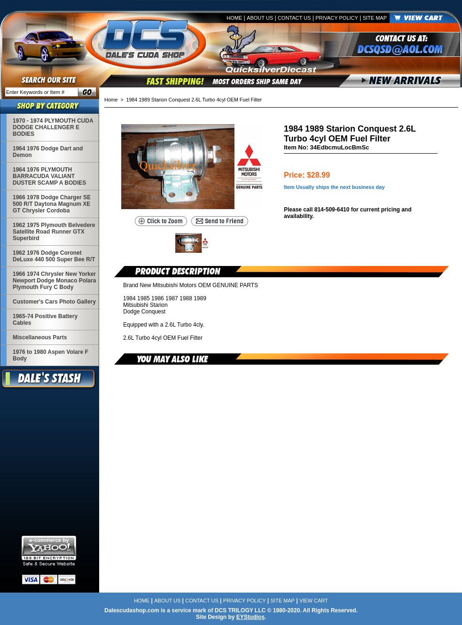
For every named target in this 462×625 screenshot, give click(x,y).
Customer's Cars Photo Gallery (54, 301)
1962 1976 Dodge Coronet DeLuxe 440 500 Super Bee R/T (54, 256)
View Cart (313, 600)
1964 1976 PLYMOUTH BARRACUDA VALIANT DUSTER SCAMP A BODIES (49, 176)
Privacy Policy (336, 18)
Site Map (375, 18)
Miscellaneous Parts (40, 337)
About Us (260, 18)
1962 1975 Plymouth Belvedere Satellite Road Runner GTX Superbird (54, 232)
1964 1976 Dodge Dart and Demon (48, 151)
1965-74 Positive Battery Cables (45, 319)
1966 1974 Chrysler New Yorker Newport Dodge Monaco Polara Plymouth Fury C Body (54, 280)
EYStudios (250, 617)
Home (234, 18)
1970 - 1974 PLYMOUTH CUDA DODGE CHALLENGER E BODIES (53, 127)
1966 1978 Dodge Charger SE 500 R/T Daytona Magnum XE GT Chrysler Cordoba (52, 204)
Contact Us (294, 18)
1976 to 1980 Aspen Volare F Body (50, 355)
